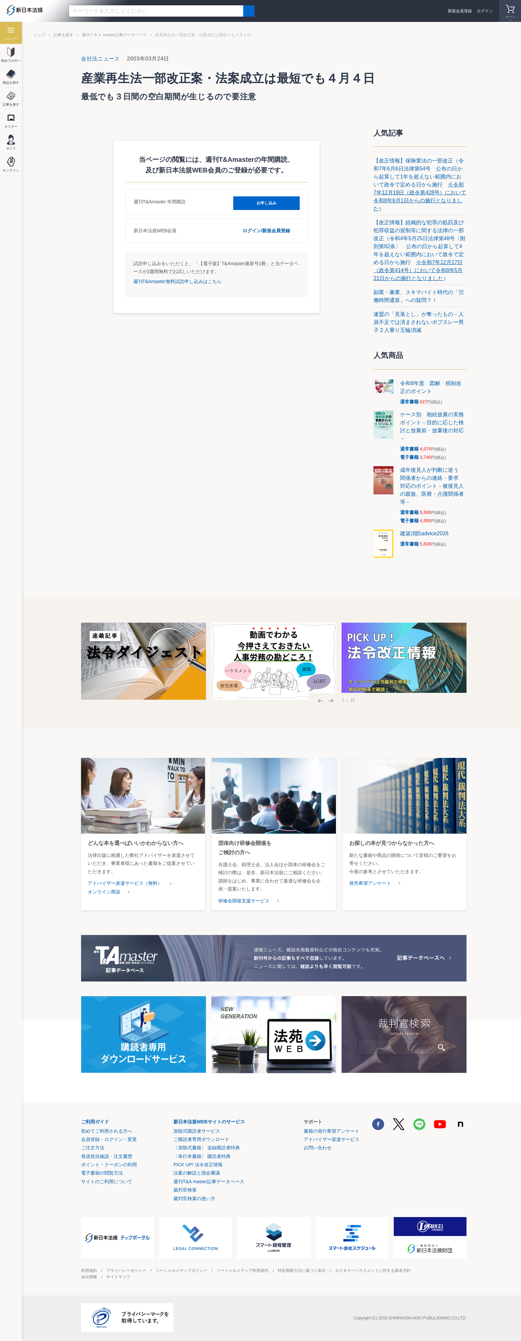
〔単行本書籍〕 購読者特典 (202, 1156)
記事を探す (63, 35)
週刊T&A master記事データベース (208, 1181)
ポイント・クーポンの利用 (109, 1164)
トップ (39, 35)
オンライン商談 (104, 891)
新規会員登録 (460, 11)
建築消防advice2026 (424, 533)
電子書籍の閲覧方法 (102, 1173)
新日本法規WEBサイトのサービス (209, 1121)
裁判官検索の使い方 (194, 1198)
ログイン (485, 11)
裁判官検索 (185, 1189)
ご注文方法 (92, 1147)
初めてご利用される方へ (106, 1131)
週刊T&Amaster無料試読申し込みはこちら (177, 280)
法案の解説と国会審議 (196, 1173)
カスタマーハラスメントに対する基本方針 (373, 1270)
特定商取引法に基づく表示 (302, 1270)
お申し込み (266, 201)
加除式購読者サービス (196, 1131)
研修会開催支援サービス (243, 900)
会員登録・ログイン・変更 (109, 1139)
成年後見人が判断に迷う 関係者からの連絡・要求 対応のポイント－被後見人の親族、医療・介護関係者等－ (432, 486)
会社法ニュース (100, 58)
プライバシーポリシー (126, 1270)
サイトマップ (118, 1277)
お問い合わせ (318, 1147)
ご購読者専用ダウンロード (201, 1139)
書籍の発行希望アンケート (332, 1131)
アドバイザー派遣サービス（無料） (125, 883)
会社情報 (89, 1277)
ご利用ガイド (95, 1121)
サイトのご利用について (106, 1181)
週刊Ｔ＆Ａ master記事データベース (114, 35)
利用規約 (89, 1270)
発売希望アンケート (370, 883)
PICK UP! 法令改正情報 (198, 1164)
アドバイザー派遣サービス (332, 1139)
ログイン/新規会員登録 (266, 230)
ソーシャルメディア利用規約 (242, 1270)
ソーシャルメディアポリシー (181, 1270)
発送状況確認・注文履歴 (106, 1156)
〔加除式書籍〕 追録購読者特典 (206, 1147)
